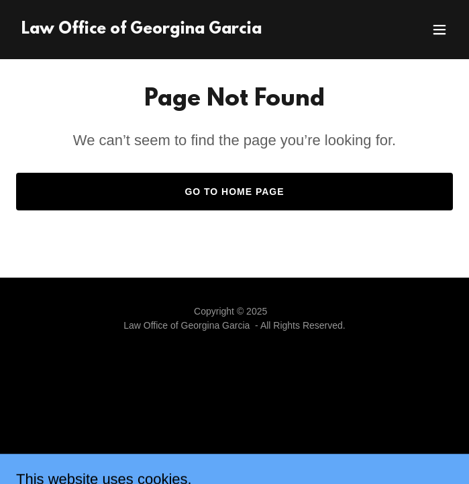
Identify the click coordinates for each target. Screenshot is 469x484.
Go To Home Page (234, 191)
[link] (141, 30)
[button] (439, 29)
